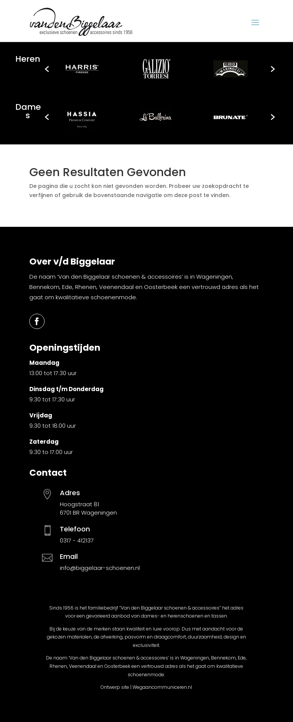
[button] (47, 69)
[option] (82, 69)
